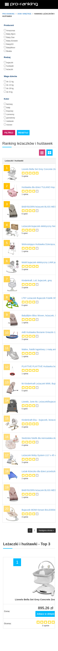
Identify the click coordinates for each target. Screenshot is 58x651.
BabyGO (9, 44)
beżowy (9, 104)
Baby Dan (10, 37)
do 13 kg (9, 85)
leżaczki (9, 69)
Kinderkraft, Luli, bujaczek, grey (37, 280)
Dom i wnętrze (24, 14)
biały (8, 108)
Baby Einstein (12, 41)
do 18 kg (9, 88)
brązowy (9, 111)
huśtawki (10, 66)
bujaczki (9, 63)
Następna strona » (46, 530)
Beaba (9, 51)
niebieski (10, 121)
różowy (9, 125)
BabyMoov (10, 48)
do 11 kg (9, 82)
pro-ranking (8, 14)
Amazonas (10, 31)
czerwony (10, 114)
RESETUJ (23, 132)
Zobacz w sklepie (45, 614)
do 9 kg (9, 92)
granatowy (10, 118)
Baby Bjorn (10, 34)
